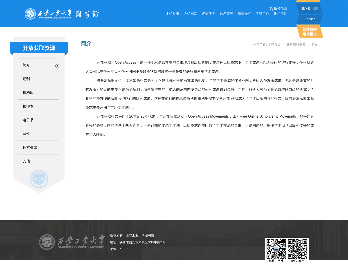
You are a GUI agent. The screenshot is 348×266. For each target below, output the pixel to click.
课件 (26, 134)
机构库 (28, 92)
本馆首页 (172, 14)
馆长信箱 (278, 9)
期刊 (26, 79)
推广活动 (280, 14)
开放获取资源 (296, 44)
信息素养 (226, 14)
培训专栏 (244, 14)
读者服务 (208, 14)
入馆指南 (190, 14)
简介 (26, 65)
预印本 (28, 106)
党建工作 (262, 14)
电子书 (28, 120)
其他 (26, 161)
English (309, 19)
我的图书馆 (309, 9)
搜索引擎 (30, 147)
